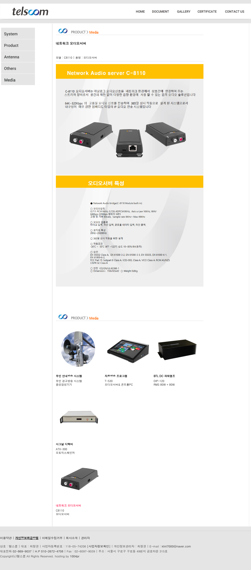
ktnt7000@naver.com (176, 546)
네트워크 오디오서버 (68, 505)
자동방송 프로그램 (116, 376)
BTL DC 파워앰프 (164, 376)
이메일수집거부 (52, 538)
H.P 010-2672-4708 (49, 551)
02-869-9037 (22, 551)
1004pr (74, 556)
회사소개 (72, 538)
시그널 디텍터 (64, 444)
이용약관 (6, 538)
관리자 (85, 538)
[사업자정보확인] (98, 546)
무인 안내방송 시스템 (69, 376)
